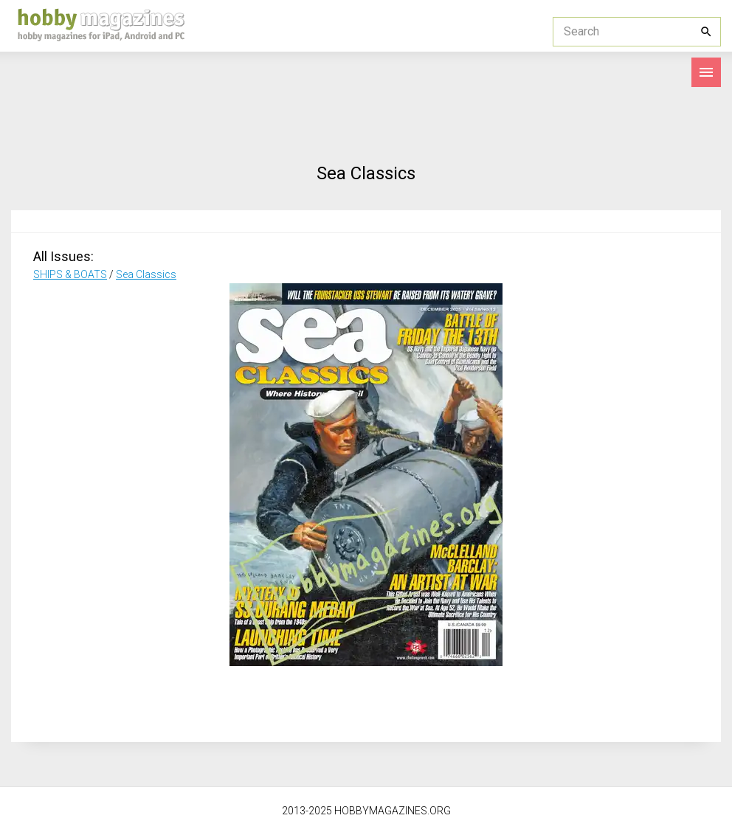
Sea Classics (146, 274)
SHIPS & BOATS (70, 274)
